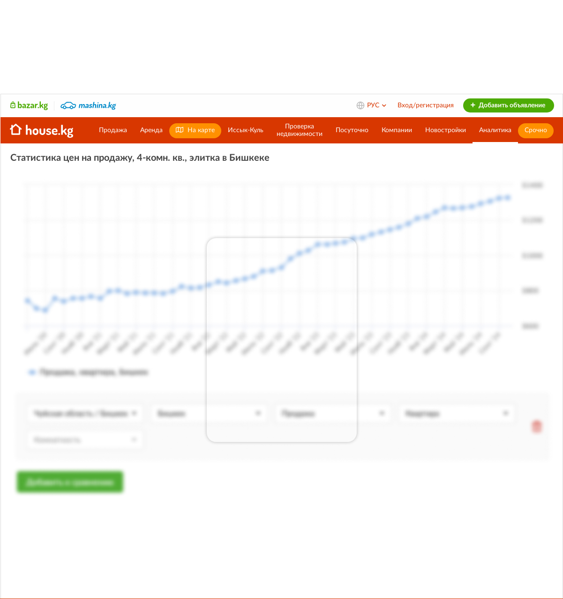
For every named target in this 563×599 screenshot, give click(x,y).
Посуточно (352, 130)
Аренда (151, 130)
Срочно (536, 130)
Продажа (113, 130)
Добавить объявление (507, 105)
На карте (195, 130)
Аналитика (495, 130)
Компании (397, 130)
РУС (377, 105)
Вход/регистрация (426, 105)
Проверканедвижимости (300, 130)
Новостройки (445, 130)
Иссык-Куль (245, 130)
